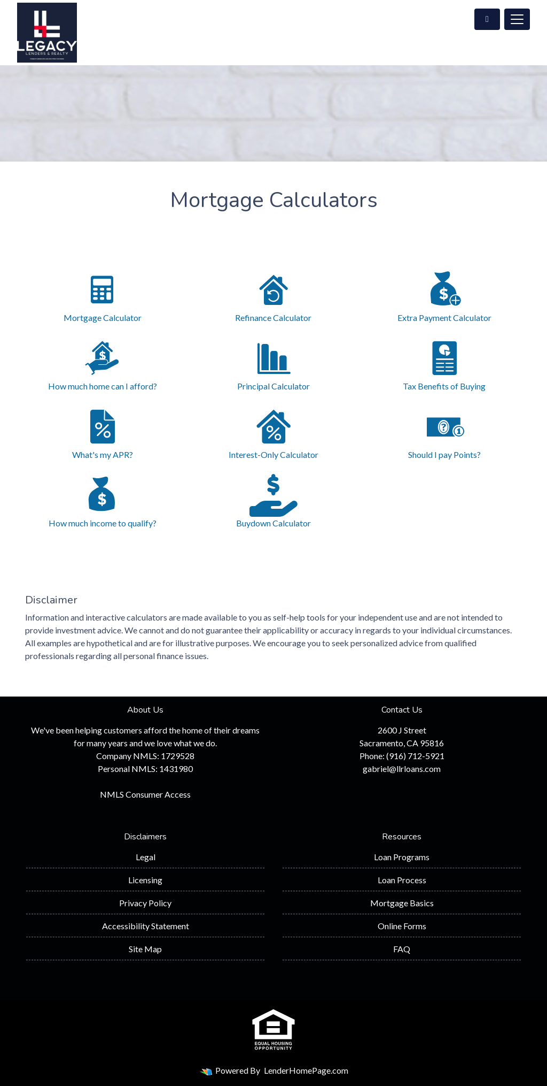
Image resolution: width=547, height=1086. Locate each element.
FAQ (401, 949)
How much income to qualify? (102, 501)
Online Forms (402, 926)
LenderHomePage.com (306, 1070)
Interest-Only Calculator (273, 433)
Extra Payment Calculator (444, 296)
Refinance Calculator (273, 296)
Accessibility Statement (145, 926)
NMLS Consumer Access (145, 794)
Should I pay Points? (444, 433)
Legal (145, 857)
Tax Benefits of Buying (444, 364)
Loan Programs (401, 857)
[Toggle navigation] (517, 19)
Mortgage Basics (402, 903)
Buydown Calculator (273, 501)
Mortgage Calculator (102, 296)
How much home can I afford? (102, 364)
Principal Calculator (273, 364)
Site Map (145, 949)
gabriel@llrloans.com (402, 768)
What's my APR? (102, 433)
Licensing (145, 880)
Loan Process (402, 880)
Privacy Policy (145, 903)
